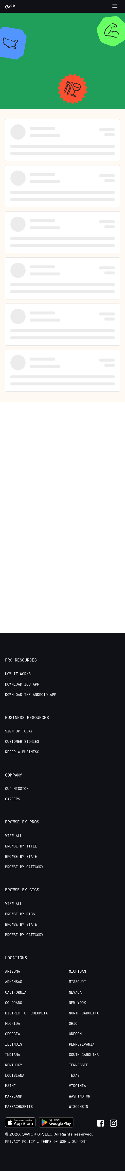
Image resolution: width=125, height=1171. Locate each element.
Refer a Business (22, 752)
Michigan (77, 971)
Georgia (12, 1034)
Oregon (75, 1034)
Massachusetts (19, 1106)
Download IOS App (22, 684)
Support (79, 1141)
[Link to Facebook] (100, 1123)
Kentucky (13, 1065)
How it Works (18, 674)
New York (77, 1002)
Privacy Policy (20, 1141)
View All (13, 836)
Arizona (12, 971)
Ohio (73, 1023)
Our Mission (16, 788)
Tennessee (78, 1065)
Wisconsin (78, 1106)
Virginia (77, 1086)
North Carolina (84, 1013)
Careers (12, 799)
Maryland (13, 1096)
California (15, 992)
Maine (10, 1086)
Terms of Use (53, 1141)
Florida (12, 1023)
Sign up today (19, 731)
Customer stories (22, 741)
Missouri (77, 981)
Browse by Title (21, 846)
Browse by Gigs (20, 914)
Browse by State (21, 856)
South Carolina (84, 1054)
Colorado (13, 1002)
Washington (79, 1096)
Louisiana (14, 1075)
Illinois (13, 1044)
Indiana (12, 1054)
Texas (74, 1075)
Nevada (75, 992)
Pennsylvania (82, 1044)
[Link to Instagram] (113, 1123)
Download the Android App (30, 694)
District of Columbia (26, 1013)
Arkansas (13, 981)
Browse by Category (24, 867)
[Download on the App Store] (20, 1123)
